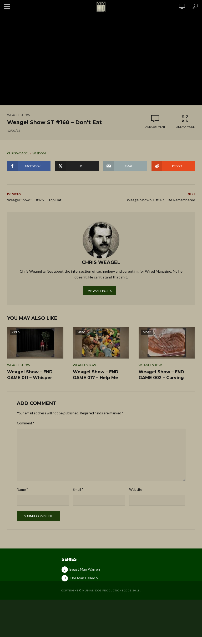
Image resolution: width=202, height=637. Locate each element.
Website (135, 489)
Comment (25, 423)
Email (78, 489)
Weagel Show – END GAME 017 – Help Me (95, 374)
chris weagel (18, 153)
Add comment (155, 126)
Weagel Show (18, 115)
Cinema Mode (185, 121)
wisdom (39, 153)
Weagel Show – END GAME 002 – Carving (161, 374)
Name (22, 489)
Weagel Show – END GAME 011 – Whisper (30, 374)
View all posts (100, 291)
